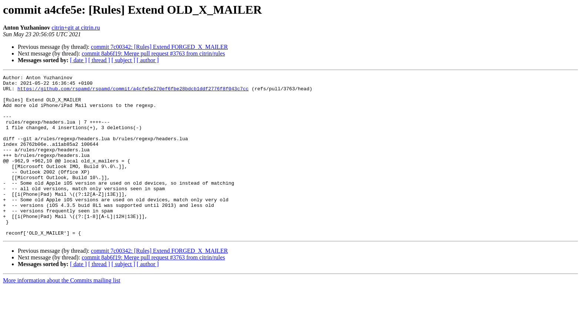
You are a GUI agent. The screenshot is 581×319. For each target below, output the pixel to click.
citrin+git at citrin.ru (76, 27)
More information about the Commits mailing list (61, 312)
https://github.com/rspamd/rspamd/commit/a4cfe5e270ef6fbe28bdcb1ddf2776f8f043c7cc (133, 91)
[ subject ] (123, 60)
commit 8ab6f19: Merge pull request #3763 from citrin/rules (153, 53)
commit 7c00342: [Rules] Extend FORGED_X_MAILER (159, 47)
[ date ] (78, 60)
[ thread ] (99, 60)
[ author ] (148, 60)
